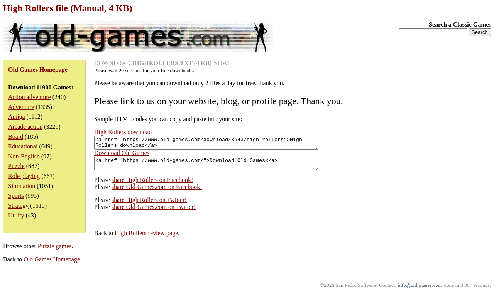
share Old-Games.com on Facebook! (157, 191)
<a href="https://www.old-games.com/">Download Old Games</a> (219, 167)
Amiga (16, 116)
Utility (16, 215)
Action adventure (29, 97)
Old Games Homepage (52, 264)
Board (15, 136)
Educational (22, 146)
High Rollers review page (146, 237)
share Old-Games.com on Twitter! (154, 211)
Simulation (21, 186)
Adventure (21, 107)
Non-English (24, 156)
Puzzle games (55, 250)
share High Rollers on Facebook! (152, 184)
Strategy (18, 205)
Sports (16, 195)
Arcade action (25, 126)
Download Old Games (121, 155)
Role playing (24, 176)
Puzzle (16, 166)
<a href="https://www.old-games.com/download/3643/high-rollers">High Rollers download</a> (219, 144)
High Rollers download (123, 132)
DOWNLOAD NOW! (162, 63)
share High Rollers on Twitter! (149, 204)
